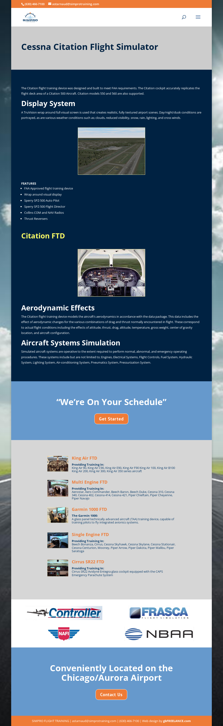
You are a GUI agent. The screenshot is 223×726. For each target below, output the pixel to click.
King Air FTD (84, 458)
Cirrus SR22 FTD (88, 561)
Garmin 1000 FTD (89, 509)
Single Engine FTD (90, 534)
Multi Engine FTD (89, 482)
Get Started (111, 419)
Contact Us (111, 694)
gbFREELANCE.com (177, 721)
